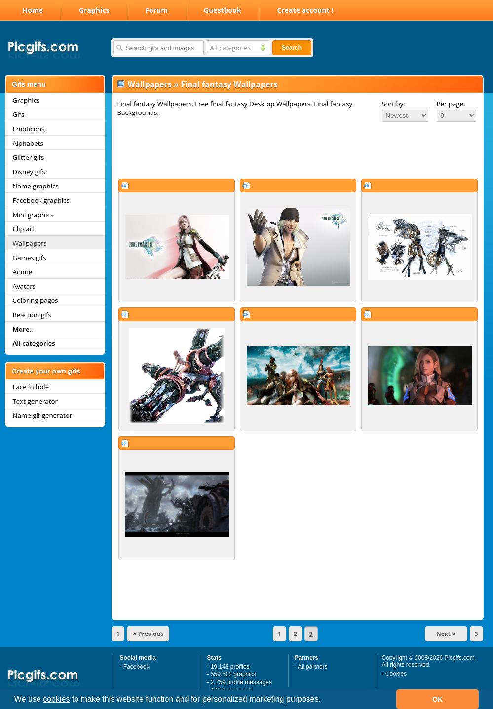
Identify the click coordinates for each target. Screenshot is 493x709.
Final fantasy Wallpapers (229, 84)
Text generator (35, 401)
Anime (23, 271)
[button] (324, 700)
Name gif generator (43, 415)
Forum (156, 10)
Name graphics (36, 186)
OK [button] (437, 699)
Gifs (19, 114)
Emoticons (29, 128)
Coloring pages (35, 300)
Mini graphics (33, 214)
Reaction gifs (32, 314)
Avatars (24, 286)
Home (33, 10)
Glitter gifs (28, 157)
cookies (56, 699)
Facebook (136, 666)
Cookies (396, 674)
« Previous (148, 634)
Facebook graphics (41, 200)
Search (292, 47)
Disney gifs (29, 171)
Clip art (24, 228)
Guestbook (222, 10)
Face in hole (31, 386)
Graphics (94, 10)
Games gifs (29, 257)
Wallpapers (30, 243)
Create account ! (305, 10)
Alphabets (28, 143)
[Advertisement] (297, 150)
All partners (313, 666)
